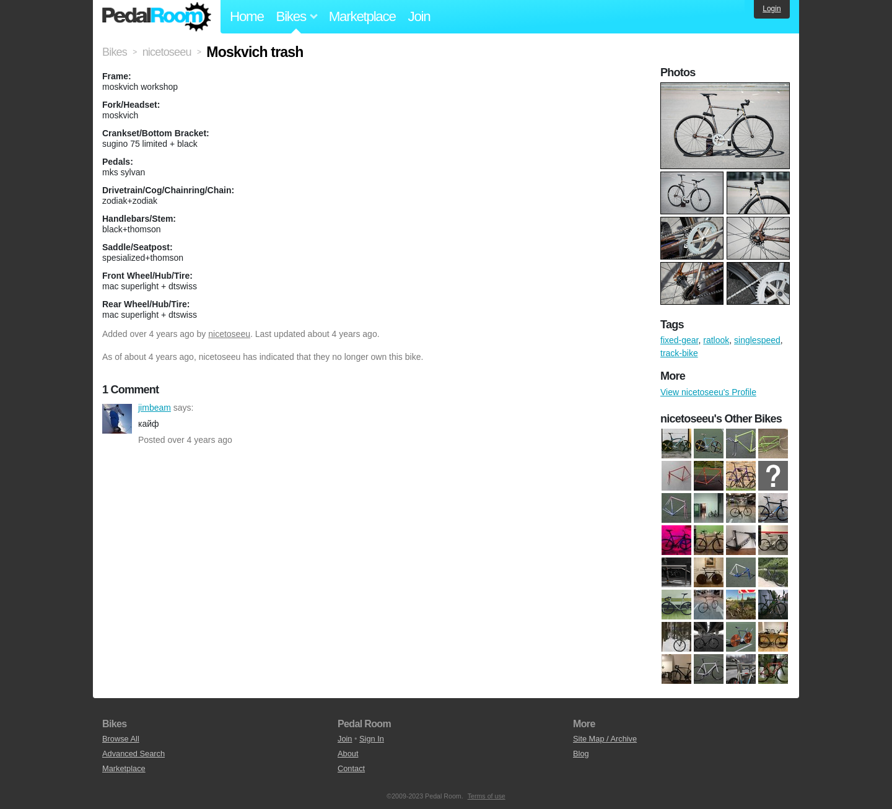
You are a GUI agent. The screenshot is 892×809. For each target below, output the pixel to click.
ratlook (716, 340)
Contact (351, 768)
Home (247, 16)
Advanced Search (133, 753)
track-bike (679, 353)
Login (771, 8)
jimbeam (117, 419)
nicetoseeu (229, 334)
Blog (581, 753)
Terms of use (486, 796)
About (348, 753)
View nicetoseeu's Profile (708, 392)
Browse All (120, 738)
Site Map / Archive (605, 738)
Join (419, 16)
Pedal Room (156, 17)
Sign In (371, 738)
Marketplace (362, 16)
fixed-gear (679, 340)
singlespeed (757, 340)
